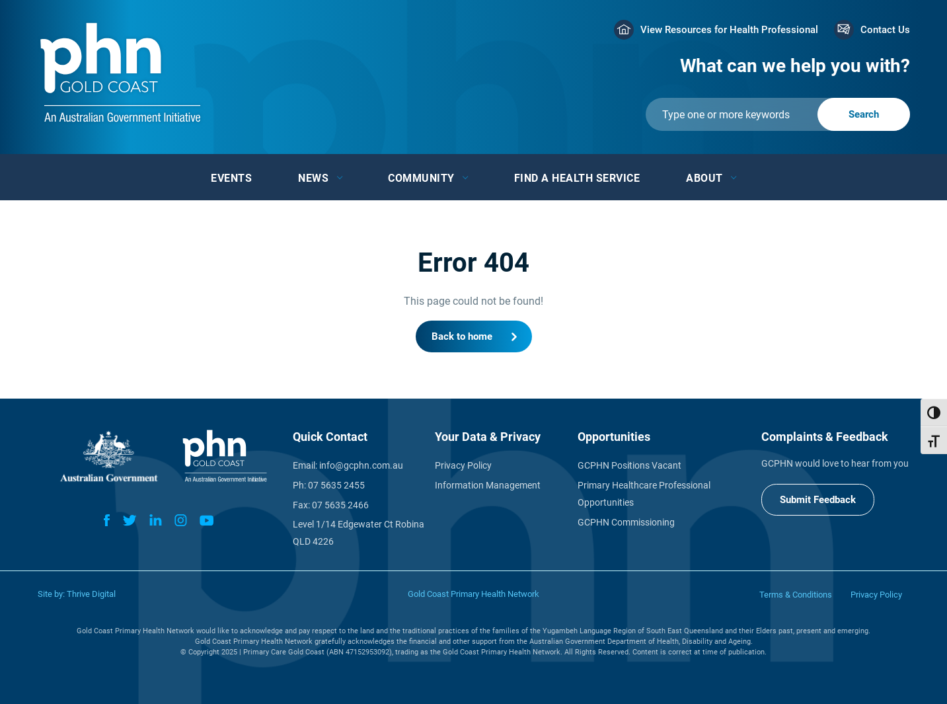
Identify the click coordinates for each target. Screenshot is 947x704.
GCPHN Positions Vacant (629, 465)
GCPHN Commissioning (626, 522)
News (313, 178)
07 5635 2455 (336, 485)
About (704, 178)
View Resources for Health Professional (729, 30)
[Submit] (778, 114)
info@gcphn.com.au (361, 465)
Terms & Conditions (795, 595)
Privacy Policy (463, 465)
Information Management (488, 485)
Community (421, 178)
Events (231, 178)
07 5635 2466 (340, 505)
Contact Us (885, 30)
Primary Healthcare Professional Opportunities (644, 494)
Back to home (462, 336)
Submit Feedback (818, 500)
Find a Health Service (577, 178)
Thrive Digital (91, 594)
